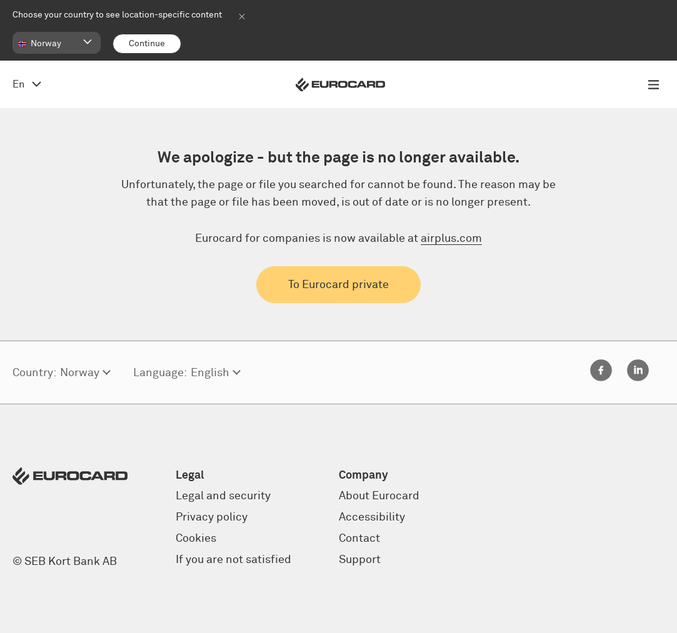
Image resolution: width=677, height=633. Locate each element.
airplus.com (451, 238)
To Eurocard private (338, 285)
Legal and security (223, 496)
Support (360, 560)
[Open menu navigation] (653, 84)
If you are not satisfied (233, 560)
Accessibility (372, 517)
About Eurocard (379, 496)
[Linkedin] (638, 378)
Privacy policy (212, 517)
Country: (34, 373)
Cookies (196, 538)
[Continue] (147, 44)
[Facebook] (601, 378)
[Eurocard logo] (340, 84)
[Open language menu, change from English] (27, 84)
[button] (57, 43)
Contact (359, 538)
